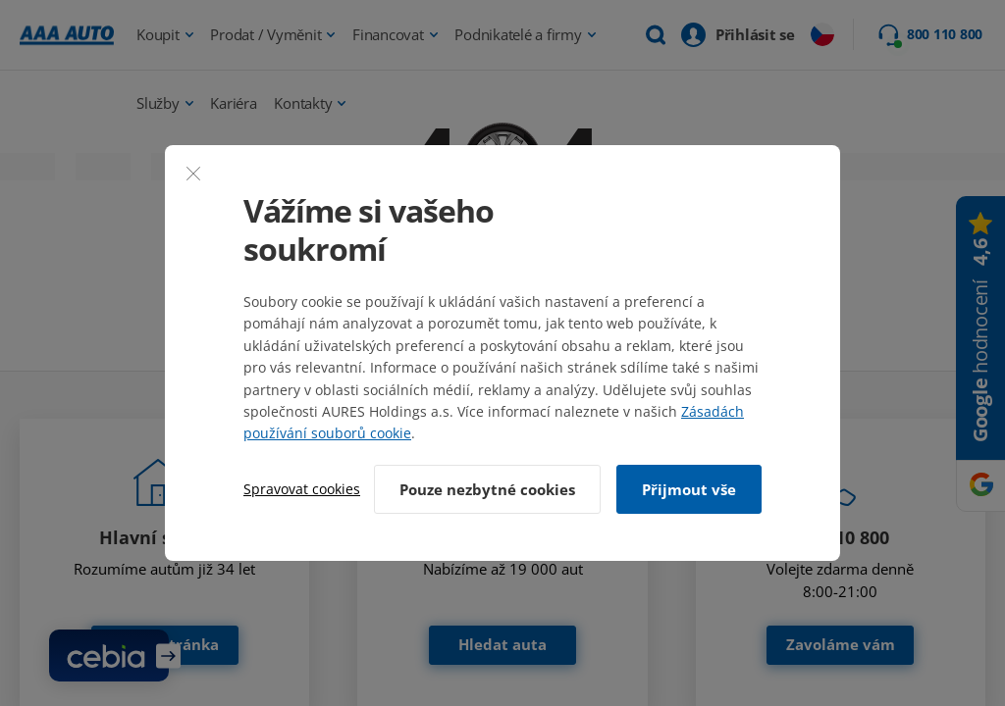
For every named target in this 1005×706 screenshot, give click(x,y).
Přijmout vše (689, 489)
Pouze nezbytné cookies (487, 489)
